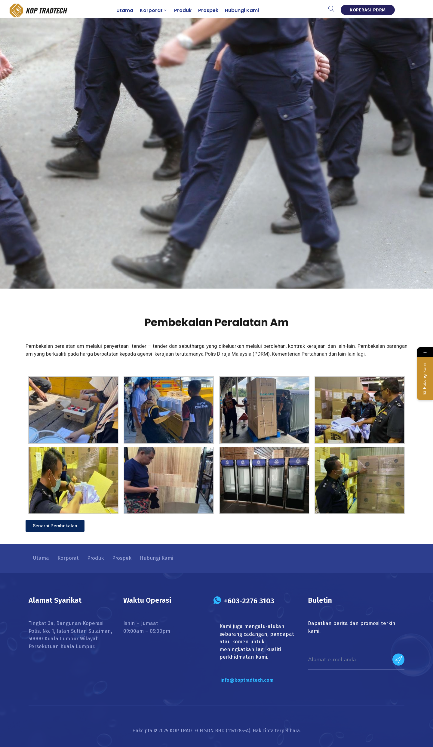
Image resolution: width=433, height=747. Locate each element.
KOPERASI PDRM (368, 10)
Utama (124, 10)
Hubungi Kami (242, 10)
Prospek (208, 10)
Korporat (153, 10)
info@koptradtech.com (247, 680)
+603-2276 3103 (249, 601)
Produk (183, 10)
